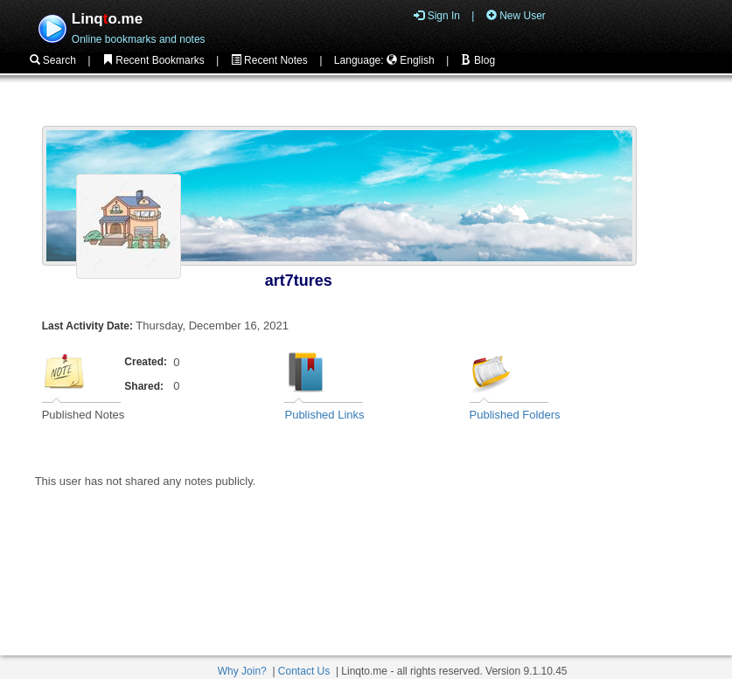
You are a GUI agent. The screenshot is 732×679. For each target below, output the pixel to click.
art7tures (298, 280)
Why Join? (242, 671)
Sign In (437, 16)
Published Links (324, 414)
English (411, 60)
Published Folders (515, 414)
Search (53, 60)
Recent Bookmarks (153, 60)
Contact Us (304, 671)
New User (516, 16)
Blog (478, 60)
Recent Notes (269, 60)
